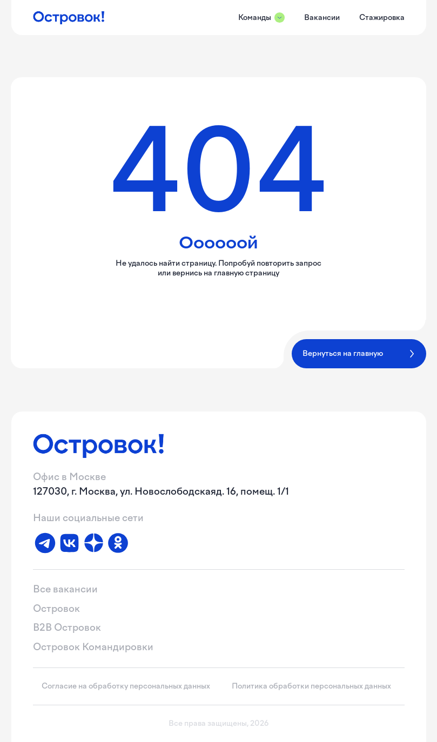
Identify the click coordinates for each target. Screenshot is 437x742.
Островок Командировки (93, 647)
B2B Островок (67, 627)
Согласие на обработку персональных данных (126, 686)
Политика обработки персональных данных (311, 686)
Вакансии (322, 17)
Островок (56, 609)
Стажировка (382, 17)
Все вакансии (65, 589)
